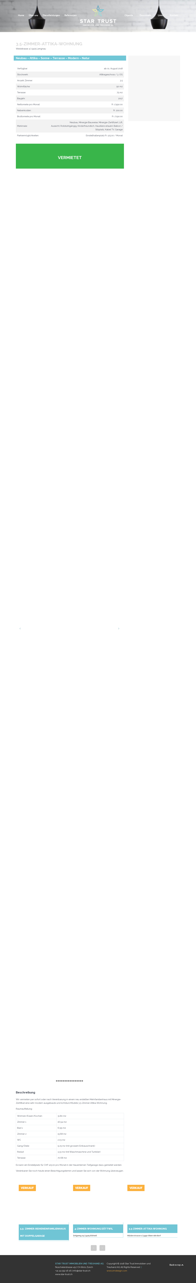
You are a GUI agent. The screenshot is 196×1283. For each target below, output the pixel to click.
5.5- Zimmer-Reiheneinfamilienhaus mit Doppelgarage (43, 1232)
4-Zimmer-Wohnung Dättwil (93, 1228)
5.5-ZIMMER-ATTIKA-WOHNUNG (148, 1228)
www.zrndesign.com (117, 1270)
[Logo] (98, 15)
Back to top (177, 1265)
